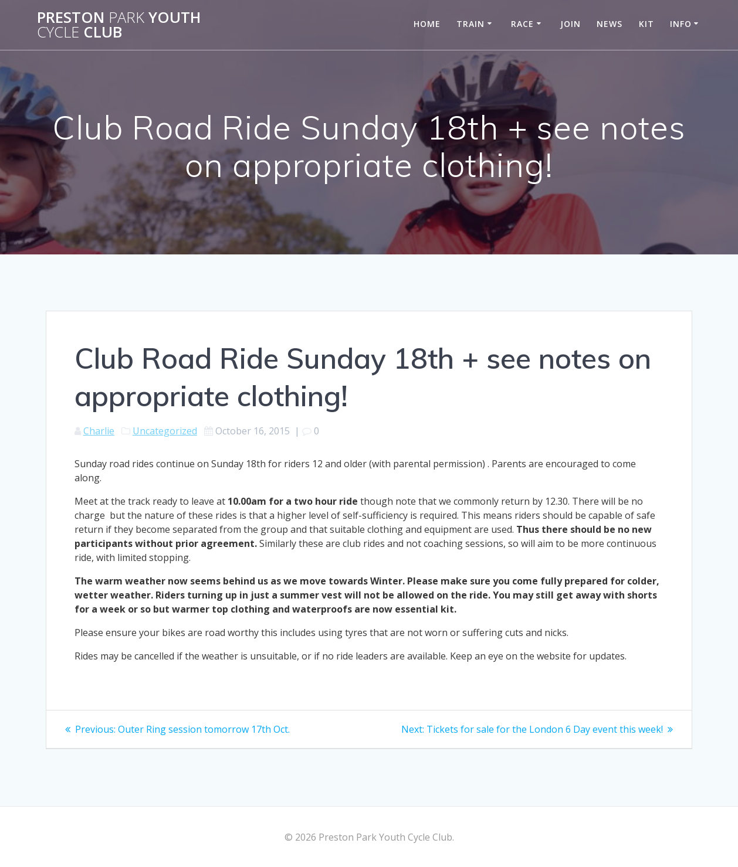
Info (681, 23)
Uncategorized (165, 430)
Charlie (98, 430)
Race (522, 23)
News (609, 23)
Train (470, 23)
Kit (646, 23)
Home (427, 23)
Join (570, 23)
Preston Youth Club (119, 25)
